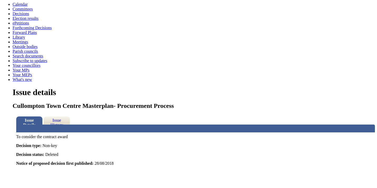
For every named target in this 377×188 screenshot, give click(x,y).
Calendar (20, 4)
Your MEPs (22, 75)
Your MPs (21, 70)
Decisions (21, 13)
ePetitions (21, 23)
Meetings (20, 42)
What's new (22, 79)
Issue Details (29, 121)
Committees (23, 9)
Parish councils (25, 51)
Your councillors (26, 65)
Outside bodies (25, 46)
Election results (25, 18)
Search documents (28, 56)
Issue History (57, 121)
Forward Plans (25, 32)
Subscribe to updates (30, 60)
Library (19, 37)
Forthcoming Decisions (32, 28)
